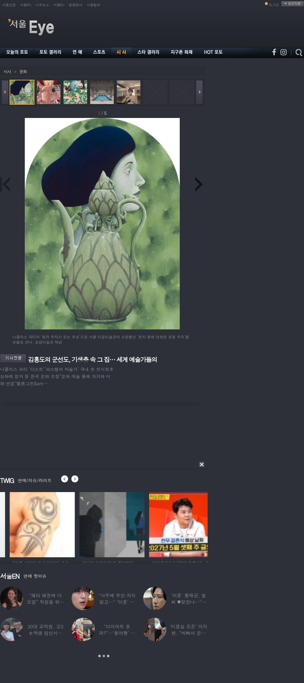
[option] (86, 524)
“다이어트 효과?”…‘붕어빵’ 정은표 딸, (117, 633)
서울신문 (9, 4)
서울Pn (25, 4)
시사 (7, 72)
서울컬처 (93, 4)
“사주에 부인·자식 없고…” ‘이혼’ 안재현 (116, 602)
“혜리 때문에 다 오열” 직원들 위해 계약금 (45, 602)
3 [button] (108, 656)
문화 (23, 72)
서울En (58, 4)
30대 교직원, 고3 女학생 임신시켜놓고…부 (45, 633)
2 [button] (104, 656)
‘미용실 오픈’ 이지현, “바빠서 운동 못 (188, 633)
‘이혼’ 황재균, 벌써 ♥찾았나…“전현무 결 (188, 602)
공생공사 (75, 4)
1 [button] (99, 656)
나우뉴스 (42, 4)
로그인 (274, 4)
